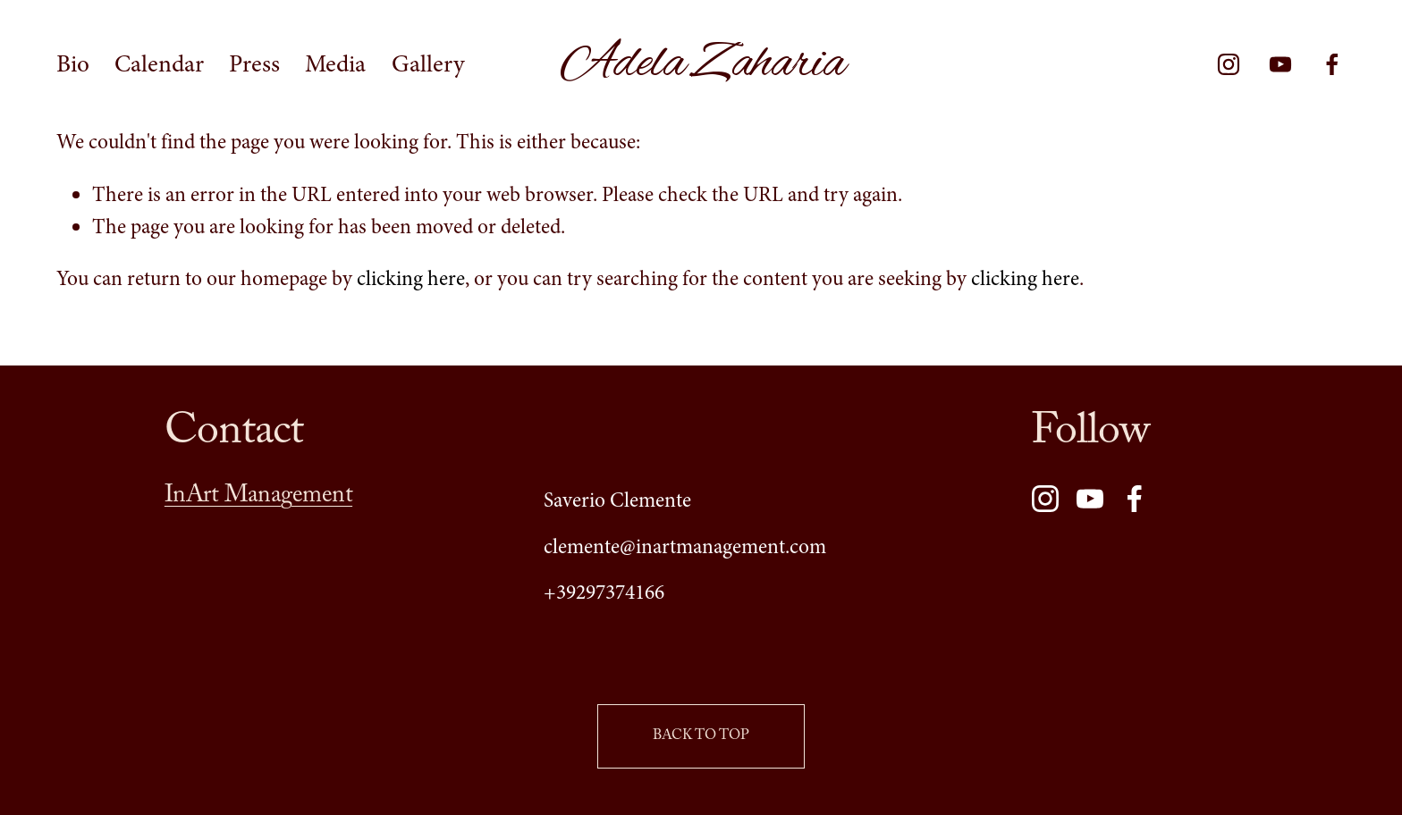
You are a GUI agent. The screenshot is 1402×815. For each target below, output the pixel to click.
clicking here (411, 278)
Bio (72, 63)
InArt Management (258, 498)
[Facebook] (1332, 64)
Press (254, 63)
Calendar (159, 63)
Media (335, 63)
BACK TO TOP (701, 737)
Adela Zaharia (702, 64)
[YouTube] (1280, 64)
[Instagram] (1228, 64)
